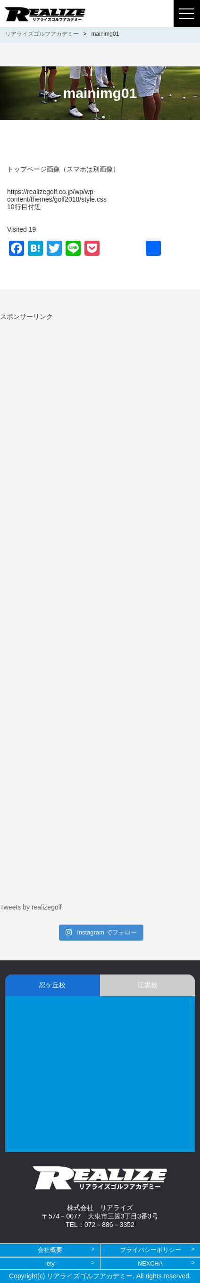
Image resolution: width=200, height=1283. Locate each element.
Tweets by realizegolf (31, 907)
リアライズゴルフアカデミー (42, 34)
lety (50, 1263)
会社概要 (50, 1249)
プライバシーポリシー (150, 1249)
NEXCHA (150, 1263)
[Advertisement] (79, 387)
